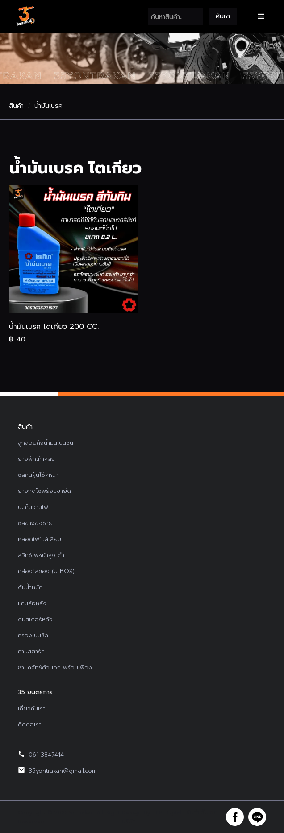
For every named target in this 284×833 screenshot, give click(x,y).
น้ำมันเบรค (48, 106)
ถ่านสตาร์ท (31, 651)
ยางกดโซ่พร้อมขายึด (44, 491)
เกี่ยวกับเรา (32, 708)
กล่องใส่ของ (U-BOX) (46, 571)
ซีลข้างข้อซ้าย (35, 523)
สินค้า (16, 106)
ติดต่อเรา (30, 724)
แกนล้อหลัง (32, 603)
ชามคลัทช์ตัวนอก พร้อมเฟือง (55, 667)
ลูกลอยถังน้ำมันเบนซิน (45, 443)
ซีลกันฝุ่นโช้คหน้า (38, 475)
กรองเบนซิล (33, 635)
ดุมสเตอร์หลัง (35, 619)
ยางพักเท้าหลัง (36, 459)
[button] (261, 16)
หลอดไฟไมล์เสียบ (39, 539)
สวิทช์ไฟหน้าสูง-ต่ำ (41, 555)
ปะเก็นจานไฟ (33, 507)
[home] (25, 16)
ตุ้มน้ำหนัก (30, 587)
